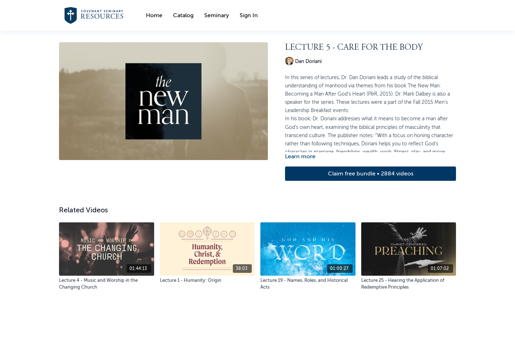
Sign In (249, 15)
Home (154, 15)
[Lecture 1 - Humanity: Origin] (207, 280)
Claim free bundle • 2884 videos (370, 173)
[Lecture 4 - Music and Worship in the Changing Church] (106, 284)
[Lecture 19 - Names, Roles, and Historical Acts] (307, 284)
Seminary (216, 15)
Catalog (183, 15)
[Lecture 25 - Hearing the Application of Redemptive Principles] (408, 284)
